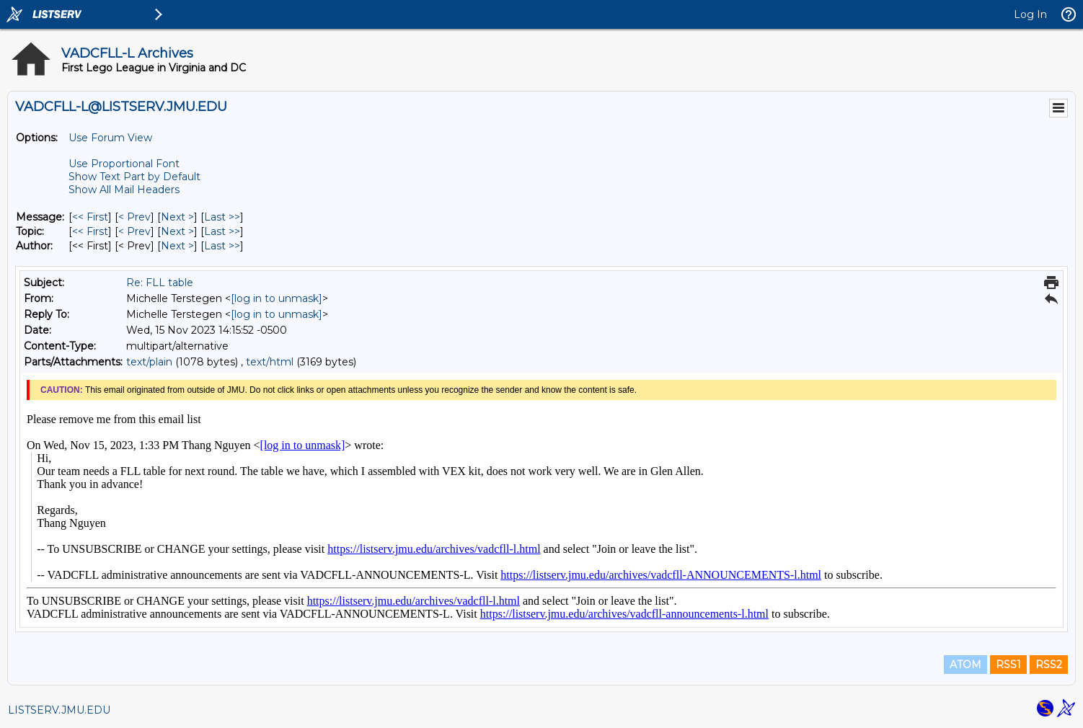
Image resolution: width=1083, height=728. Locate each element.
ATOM (965, 664)
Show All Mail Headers (124, 189)
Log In (1030, 14)
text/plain (149, 361)
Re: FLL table (159, 282)
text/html (269, 361)
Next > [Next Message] (177, 216)
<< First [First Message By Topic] (90, 231)
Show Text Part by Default (134, 176)
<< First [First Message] (90, 216)
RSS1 (1008, 664)
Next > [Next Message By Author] (177, 245)
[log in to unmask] (276, 298)
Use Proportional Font (124, 163)
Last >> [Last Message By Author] (222, 245)
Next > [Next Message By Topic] (177, 231)
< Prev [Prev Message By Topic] (134, 231)
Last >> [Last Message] (222, 216)
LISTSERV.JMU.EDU (59, 709)
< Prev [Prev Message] (134, 216)
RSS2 (1048, 664)
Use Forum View (110, 137)
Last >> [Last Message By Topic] (222, 231)
